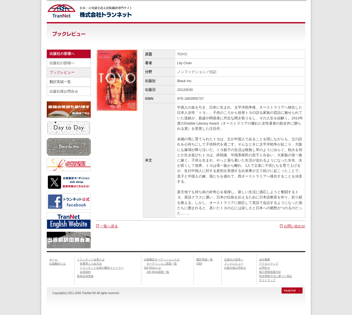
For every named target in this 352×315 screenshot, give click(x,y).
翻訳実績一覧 (60, 82)
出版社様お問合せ (64, 91)
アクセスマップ (268, 263)
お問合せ (264, 267)
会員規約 (85, 271)
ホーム (53, 259)
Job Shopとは (152, 267)
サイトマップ (267, 280)
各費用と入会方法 (91, 263)
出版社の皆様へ (62, 63)
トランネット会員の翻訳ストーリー (102, 267)
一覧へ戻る (109, 226)
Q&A (199, 263)
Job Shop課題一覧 (158, 271)
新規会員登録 (85, 276)
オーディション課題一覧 (162, 263)
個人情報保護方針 (270, 271)
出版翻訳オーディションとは (162, 259)
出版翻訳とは (57, 263)
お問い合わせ (294, 226)
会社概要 (264, 259)
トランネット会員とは (91, 259)
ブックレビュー (62, 72)
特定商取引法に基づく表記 (275, 276)
